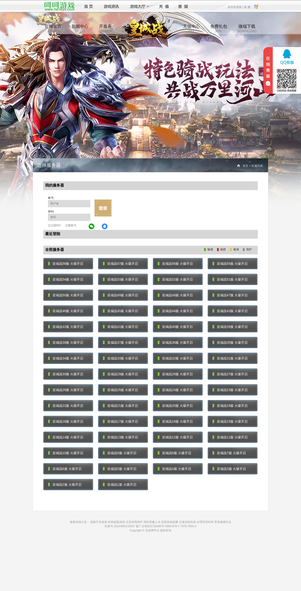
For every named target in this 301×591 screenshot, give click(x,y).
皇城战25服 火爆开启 (120, 390)
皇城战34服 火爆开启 (65, 358)
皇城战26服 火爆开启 (65, 390)
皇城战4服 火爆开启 (174, 469)
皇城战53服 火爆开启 (120, 279)
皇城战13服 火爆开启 (120, 437)
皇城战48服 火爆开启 (175, 295)
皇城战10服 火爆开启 (65, 453)
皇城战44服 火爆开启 (175, 311)
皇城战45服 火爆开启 (120, 311)
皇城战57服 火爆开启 (120, 263)
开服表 (105, 28)
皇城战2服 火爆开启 (65, 484)
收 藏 (247, 6)
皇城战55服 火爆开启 (230, 263)
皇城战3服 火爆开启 (229, 469)
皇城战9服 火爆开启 (119, 453)
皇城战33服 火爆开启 (120, 358)
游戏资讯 (111, 6)
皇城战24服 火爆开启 (175, 390)
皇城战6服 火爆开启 (65, 469)
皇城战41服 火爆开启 (120, 327)
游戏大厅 (138, 6)
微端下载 (247, 28)
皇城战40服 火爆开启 (175, 327)
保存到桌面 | (235, 6)
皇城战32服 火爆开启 (175, 358)
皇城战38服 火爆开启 (65, 342)
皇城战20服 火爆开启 (175, 406)
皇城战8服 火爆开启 (174, 453)
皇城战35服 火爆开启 (230, 342)
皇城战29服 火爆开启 (120, 374)
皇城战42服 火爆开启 (65, 327)
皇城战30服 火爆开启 (65, 374)
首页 (88, 6)
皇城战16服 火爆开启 (175, 421)
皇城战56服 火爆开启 (175, 263)
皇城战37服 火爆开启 (120, 342)
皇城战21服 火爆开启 (120, 406)
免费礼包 (218, 28)
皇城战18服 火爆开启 (65, 421)
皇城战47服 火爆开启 (230, 295)
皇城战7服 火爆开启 (229, 453)
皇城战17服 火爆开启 (120, 421)
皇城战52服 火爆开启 (175, 279)
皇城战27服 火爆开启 (230, 374)
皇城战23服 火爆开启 (230, 390)
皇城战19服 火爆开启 (230, 406)
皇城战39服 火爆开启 (230, 327)
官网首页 (52, 28)
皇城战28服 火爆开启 (175, 374)
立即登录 (103, 208)
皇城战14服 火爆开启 (65, 437)
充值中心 (191, 28)
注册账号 (70, 225)
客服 (183, 6)
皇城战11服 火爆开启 (230, 437)
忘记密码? (54, 225)
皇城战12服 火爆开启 (175, 437)
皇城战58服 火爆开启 (65, 263)
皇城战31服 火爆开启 (230, 358)
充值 (163, 6)
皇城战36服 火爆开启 (175, 342)
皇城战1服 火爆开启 (119, 484)
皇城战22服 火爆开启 (65, 406)
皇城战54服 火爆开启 (65, 279)
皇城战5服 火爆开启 (119, 469)
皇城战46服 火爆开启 (65, 311)
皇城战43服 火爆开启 (230, 311)
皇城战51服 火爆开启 (230, 279)
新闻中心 (79, 28)
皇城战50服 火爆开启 (65, 295)
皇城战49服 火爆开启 (120, 295)
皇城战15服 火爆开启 (230, 421)
